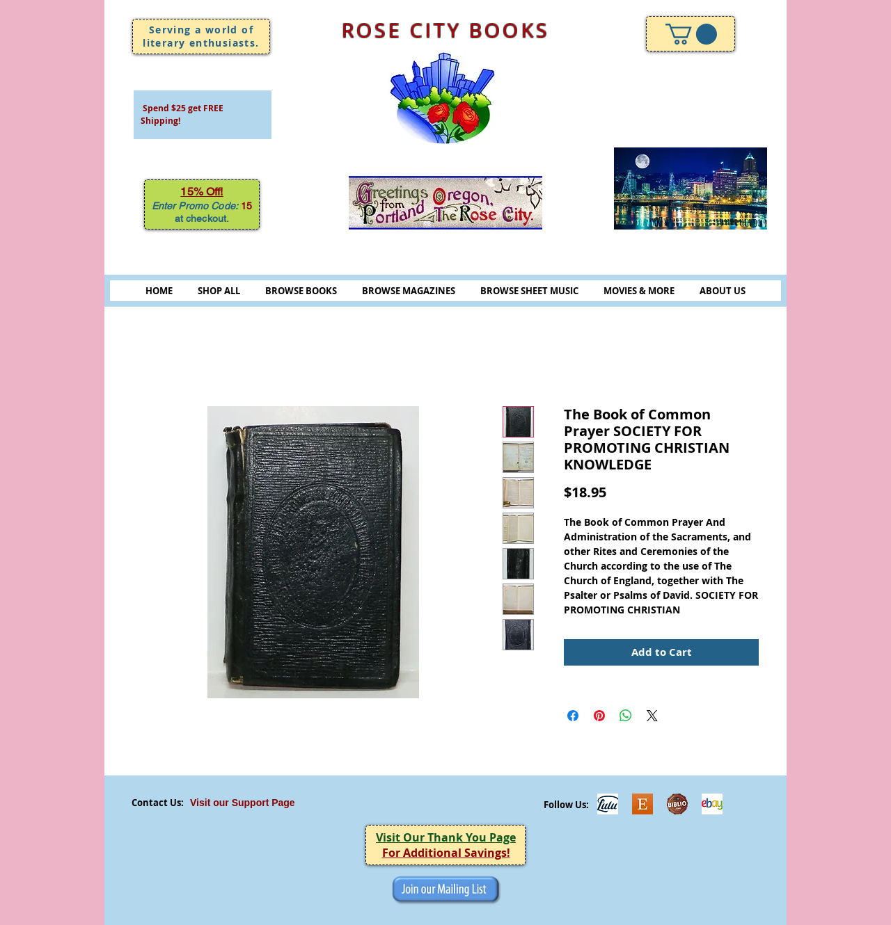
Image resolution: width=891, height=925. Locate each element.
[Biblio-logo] (677, 804)
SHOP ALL (219, 290)
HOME (159, 290)
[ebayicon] (712, 804)
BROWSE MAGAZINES (408, 290)
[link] (691, 34)
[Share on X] (652, 715)
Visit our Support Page (242, 802)
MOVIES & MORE (639, 290)
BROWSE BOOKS (301, 290)
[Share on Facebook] (573, 715)
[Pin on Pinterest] (599, 715)
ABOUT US (723, 290)
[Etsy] (642, 804)
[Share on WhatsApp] (625, 715)
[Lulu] (607, 804)
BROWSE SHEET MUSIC (529, 290)
